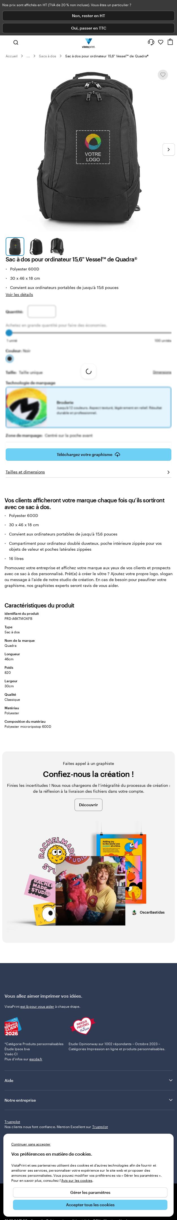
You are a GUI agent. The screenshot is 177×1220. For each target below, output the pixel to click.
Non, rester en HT (88, 15)
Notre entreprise (89, 1100)
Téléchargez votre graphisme (88, 454)
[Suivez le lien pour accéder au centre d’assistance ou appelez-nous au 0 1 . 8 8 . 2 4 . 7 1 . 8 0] (151, 42)
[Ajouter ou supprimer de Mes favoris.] (163, 75)
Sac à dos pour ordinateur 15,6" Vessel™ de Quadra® (106, 56)
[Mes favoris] (160, 42)
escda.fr (35, 1059)
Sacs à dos (47, 56)
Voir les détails (19, 294)
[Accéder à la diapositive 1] (15, 246)
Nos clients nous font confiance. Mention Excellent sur (56, 1127)
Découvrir (88, 804)
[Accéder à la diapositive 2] (36, 246)
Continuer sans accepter (31, 1144)
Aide (89, 1080)
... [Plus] (28, 56)
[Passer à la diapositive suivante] (168, 149)
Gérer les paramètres (90, 1192)
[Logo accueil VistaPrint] (88, 42)
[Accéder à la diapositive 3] (57, 246)
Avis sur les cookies (76, 1180)
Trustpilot (12, 1122)
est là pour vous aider (37, 1006)
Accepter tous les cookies (90, 1204)
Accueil (12, 56)
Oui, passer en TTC (88, 28)
